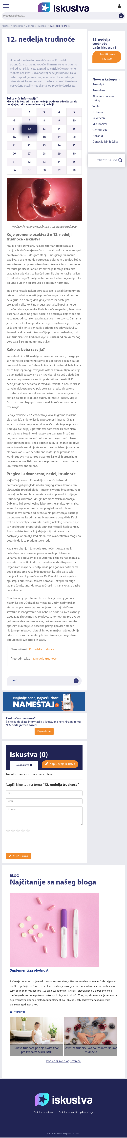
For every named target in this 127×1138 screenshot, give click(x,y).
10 (74, 120)
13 (44, 129)
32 (29, 162)
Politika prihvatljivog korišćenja (76, 1113)
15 (74, 129)
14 (59, 129)
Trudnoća (42, 26)
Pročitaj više (17, 1012)
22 (29, 145)
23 (44, 145)
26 (14, 153)
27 (29, 153)
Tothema (98, 112)
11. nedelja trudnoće (44, 658)
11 (14, 129)
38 (44, 170)
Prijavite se (44, 731)
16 (14, 137)
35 (74, 162)
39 (59, 170)
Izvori (44, 681)
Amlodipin (98, 84)
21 (14, 145)
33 (44, 162)
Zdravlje (31, 26)
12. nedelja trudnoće (61, 26)
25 (74, 145)
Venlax (96, 106)
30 (74, 153)
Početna (6, 26)
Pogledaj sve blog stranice (63, 1061)
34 (59, 162)
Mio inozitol (99, 124)
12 (29, 129)
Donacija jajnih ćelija (105, 141)
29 (59, 153)
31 (14, 162)
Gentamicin (99, 130)
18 (44, 137)
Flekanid (97, 136)
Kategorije (18, 26)
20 (74, 137)
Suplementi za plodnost (29, 971)
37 (29, 170)
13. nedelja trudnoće (41, 649)
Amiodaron (99, 90)
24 (59, 145)
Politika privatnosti (44, 1113)
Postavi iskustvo (18, 856)
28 (44, 153)
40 (74, 170)
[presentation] (31, 844)
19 (59, 137)
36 (14, 170)
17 (29, 137)
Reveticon (98, 118)
